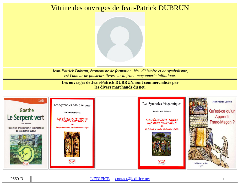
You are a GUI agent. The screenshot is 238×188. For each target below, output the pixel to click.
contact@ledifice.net (132, 179)
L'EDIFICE (100, 179)
